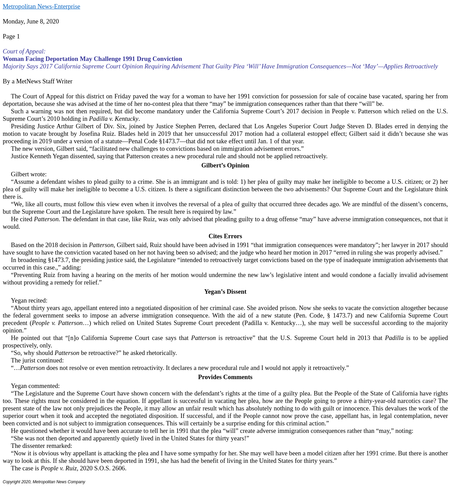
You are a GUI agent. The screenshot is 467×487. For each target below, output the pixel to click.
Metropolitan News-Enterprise (41, 6)
